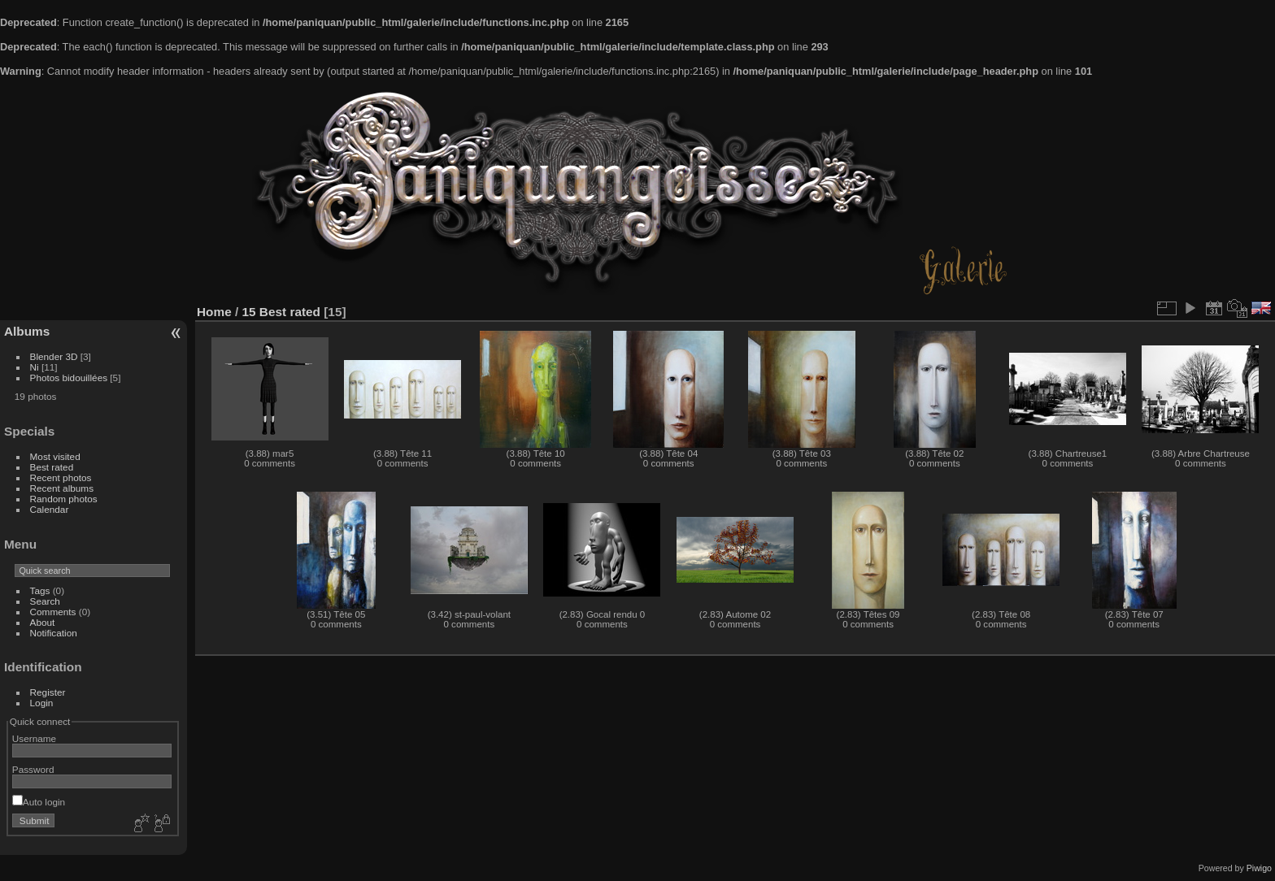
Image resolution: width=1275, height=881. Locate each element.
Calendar (49, 509)
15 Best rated (281, 312)
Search (45, 601)
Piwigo (1259, 868)
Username (34, 738)
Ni (34, 367)
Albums (27, 331)
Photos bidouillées (69, 377)
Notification (53, 632)
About (42, 622)
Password (33, 769)
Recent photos (61, 477)
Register (48, 692)
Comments (53, 611)
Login (42, 702)
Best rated (52, 467)
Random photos (64, 498)
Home (214, 312)
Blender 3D (54, 356)
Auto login (38, 801)
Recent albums (62, 488)
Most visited (55, 456)
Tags (40, 590)
